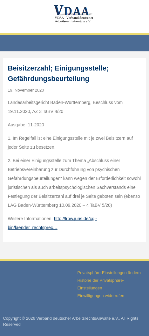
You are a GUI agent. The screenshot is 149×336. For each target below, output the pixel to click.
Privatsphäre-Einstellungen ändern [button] (108, 272)
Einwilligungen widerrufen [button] (100, 295)
